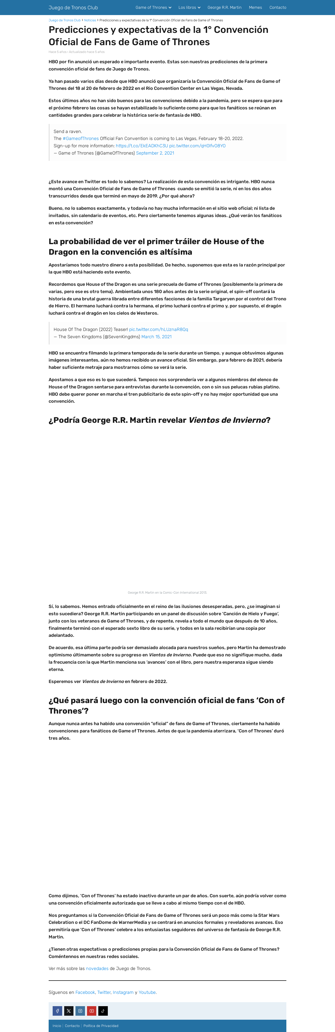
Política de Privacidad (100, 1026)
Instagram (123, 992)
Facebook (85, 992)
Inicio (57, 1026)
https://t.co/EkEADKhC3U (142, 146)
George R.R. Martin (224, 7)
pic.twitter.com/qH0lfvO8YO (197, 146)
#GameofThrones (81, 138)
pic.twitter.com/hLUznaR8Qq (158, 329)
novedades (97, 968)
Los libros (187, 7)
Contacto (278, 7)
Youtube (147, 992)
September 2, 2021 (155, 153)
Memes (255, 7)
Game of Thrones (151, 7)
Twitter (104, 992)
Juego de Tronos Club (73, 8)
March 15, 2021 (156, 336)
